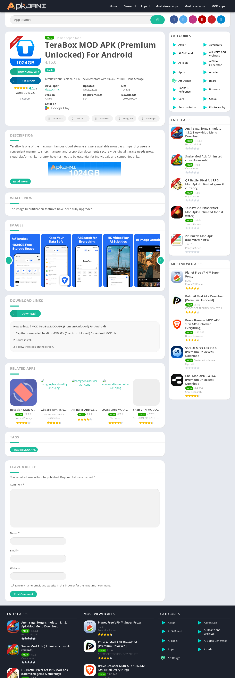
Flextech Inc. (52, 89)
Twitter (77, 118)
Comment (17, 478)
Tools (78, 38)
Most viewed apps (167, 6)
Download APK (24, 71)
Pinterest (101, 118)
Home (113, 6)
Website (15, 561)
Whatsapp (148, 118)
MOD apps (218, 6)
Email (14, 544)
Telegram (125, 118)
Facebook (55, 118)
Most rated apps (195, 6)
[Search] (87, 19)
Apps (144, 6)
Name (14, 526)
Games (128, 6)
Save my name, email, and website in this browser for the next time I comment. (63, 579)
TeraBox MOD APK (24, 443)
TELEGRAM (22, 80)
